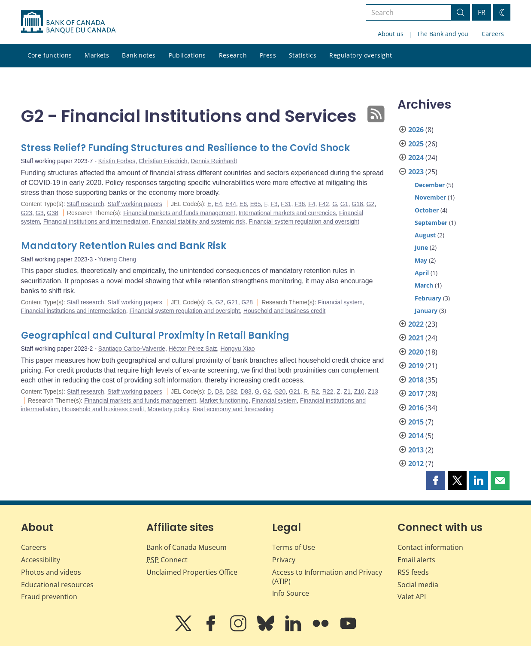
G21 (232, 302)
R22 (328, 391)
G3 (40, 212)
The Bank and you (442, 34)
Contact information (430, 547)
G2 (371, 203)
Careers (493, 34)
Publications (187, 55)
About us (391, 34)
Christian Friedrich (163, 161)
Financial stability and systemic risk (199, 221)
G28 (246, 302)
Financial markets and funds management (179, 212)
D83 (246, 391)
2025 (416, 144)
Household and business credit (284, 310)
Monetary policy (168, 409)
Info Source (290, 593)
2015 (416, 422)
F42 (324, 203)
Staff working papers (134, 203)
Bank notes (138, 55)
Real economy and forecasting (232, 409)
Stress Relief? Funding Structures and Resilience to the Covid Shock (185, 148)
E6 (243, 203)
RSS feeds (413, 572)
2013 (416, 450)
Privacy (283, 559)
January (426, 310)
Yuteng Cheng (117, 259)
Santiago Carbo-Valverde (131, 348)
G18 (357, 203)
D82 (231, 391)
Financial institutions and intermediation (96, 221)
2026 (416, 129)
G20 (279, 391)
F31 (286, 203)
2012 (416, 463)
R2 (315, 391)
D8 (219, 391)
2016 (416, 407)
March (424, 285)
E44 (230, 203)
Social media (417, 584)
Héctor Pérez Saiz (193, 348)
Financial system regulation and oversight (304, 221)
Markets (97, 55)
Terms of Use (293, 547)
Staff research (85, 203)
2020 (416, 352)
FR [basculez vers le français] (481, 12)
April (422, 273)
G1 (344, 203)
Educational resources (57, 584)
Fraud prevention (49, 596)
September (431, 222)
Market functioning (224, 400)
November (430, 197)
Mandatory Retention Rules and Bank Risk (123, 245)
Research (233, 55)
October (427, 210)
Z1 (347, 391)
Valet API (411, 596)
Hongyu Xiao (237, 348)
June (421, 247)
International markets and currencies (287, 212)
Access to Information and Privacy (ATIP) (327, 576)
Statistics (302, 55)
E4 (218, 203)
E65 (255, 203)
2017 (416, 393)
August (425, 235)
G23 (26, 212)
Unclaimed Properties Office (191, 572)
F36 (299, 203)
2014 (416, 435)
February (428, 298)
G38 (52, 212)
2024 (416, 157)
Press (268, 55)
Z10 (359, 391)
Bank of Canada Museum (186, 547)
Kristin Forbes (116, 161)
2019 (416, 365)
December (430, 185)
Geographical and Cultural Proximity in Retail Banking (155, 335)
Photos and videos (51, 572)
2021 (416, 338)
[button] (435, 480)
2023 (416, 171)
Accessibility (40, 559)
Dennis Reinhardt (214, 161)
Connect (167, 559)
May (421, 260)
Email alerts (416, 559)
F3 (273, 203)
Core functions (49, 55)
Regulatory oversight (360, 55)
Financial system (340, 302)
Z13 (373, 391)
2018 (416, 380)
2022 (416, 324)
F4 (311, 203)
